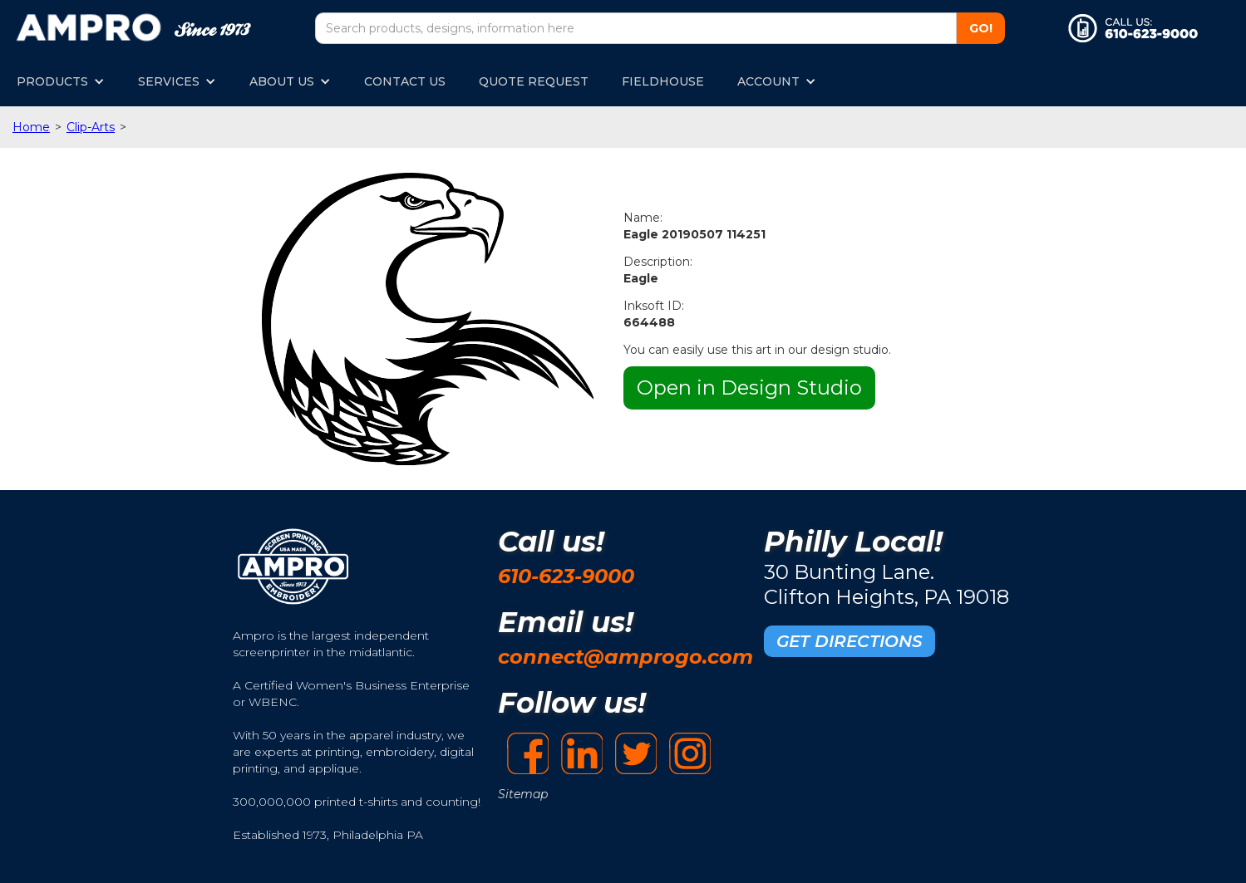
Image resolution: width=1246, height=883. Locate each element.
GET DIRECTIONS (849, 641)
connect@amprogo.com (625, 657)
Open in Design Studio (749, 387)
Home (31, 127)
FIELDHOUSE (663, 81)
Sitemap (523, 794)
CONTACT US (405, 81)
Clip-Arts (90, 127)
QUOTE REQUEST (534, 81)
